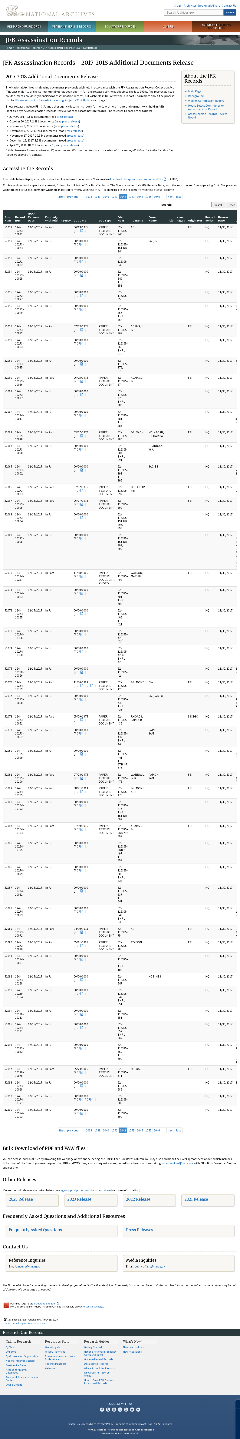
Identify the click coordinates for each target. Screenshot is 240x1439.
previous (72, 196)
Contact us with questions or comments (25, 1323)
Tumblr (120, 1409)
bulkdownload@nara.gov (177, 1163)
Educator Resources (120, 26)
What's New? (132, 1341)
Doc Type (105, 220)
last (178, 196)
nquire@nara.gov (29, 1266)
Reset (231, 205)
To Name (137, 220)
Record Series (210, 218)
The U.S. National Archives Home (50, 10)
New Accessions (132, 1351)
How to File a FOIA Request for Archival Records (99, 1381)
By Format (11, 1351)
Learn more (206, 1432)
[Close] (235, 1404)
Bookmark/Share (209, 5)
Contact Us (229, 5)
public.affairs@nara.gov (150, 1266)
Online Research (18, 1341)
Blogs (132, 1409)
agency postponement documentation (86, 1190)
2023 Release (79, 1199)
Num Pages (180, 218)
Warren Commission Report (206, 100)
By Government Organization (22, 1356)
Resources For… (57, 1341)
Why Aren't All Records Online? (97, 1374)
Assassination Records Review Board (207, 115)
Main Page (194, 91)
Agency (66, 220)
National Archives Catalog (20, 1360)
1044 (140, 196)
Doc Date (80, 220)
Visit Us (168, 26)
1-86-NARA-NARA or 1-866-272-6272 (120, 1433)
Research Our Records (24, 26)
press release (65, 116)
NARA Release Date (33, 217)
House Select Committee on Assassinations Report (206, 107)
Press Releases (139, 1229)
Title (170, 220)
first (62, 196)
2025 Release (21, 1199)
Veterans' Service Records (72, 26)
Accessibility (88, 1424)
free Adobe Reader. (46, 1303)
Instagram (114, 1409)
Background (196, 96)
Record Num (20, 218)
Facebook (102, 1409)
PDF (77, 231)
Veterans (50, 1368)
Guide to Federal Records (98, 1359)
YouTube (126, 1409)
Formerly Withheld (51, 218)
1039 (97, 196)
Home (9, 47)
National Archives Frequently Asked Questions (100, 1353)
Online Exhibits (14, 1384)
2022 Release (138, 1199)
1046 (157, 196)
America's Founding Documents (216, 26)
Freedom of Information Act (130, 1424)
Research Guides (97, 1341)
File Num (121, 218)
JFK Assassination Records (58, 47)
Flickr (138, 1409)
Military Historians (55, 1351)
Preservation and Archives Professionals (60, 1357)
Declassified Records (96, 1363)
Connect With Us (120, 1404)
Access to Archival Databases (16, 1371)
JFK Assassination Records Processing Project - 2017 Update (53, 100)
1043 (131, 196)
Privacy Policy (105, 1424)
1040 (106, 196)
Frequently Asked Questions (35, 1229)
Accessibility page (93, 1306)
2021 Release (196, 1199)
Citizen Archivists (185, 5)
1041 (114, 196)
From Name (153, 218)
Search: (166, 204)
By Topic (10, 1347)
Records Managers (55, 1363)
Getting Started (93, 1347)
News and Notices (133, 1347)
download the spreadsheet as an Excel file (136, 179)
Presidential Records (18, 1365)
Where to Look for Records (99, 1368)
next (171, 196)
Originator (195, 220)
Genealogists (52, 1347)
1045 (148, 196)
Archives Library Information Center (22, 1378)
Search (230, 12)
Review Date (223, 218)
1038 (89, 196)
